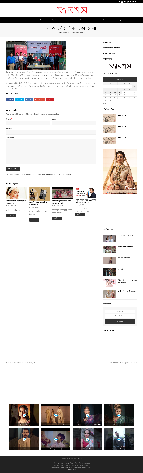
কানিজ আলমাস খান (76, 461)
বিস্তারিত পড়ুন (11, 215)
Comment (10, 137)
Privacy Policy (71, 469)
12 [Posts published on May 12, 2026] (119, 92)
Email (55, 119)
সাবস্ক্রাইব (120, 321)
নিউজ (64, 32)
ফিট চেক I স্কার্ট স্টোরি (124, 258)
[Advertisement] (120, 211)
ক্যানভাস (80, 459)
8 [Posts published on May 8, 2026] (134, 89)
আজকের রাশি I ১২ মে (124, 115)
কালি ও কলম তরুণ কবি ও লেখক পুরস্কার (21, 363)
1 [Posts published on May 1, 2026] (134, 86)
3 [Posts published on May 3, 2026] (110, 89)
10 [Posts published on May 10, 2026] (110, 92)
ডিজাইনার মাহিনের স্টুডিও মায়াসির (123, 363)
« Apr (104, 103)
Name (9, 119)
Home (59, 32)
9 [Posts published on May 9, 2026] (105, 92)
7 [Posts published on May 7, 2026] (129, 89)
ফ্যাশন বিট (121, 269)
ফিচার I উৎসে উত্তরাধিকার (125, 247)
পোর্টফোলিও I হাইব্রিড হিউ (126, 236)
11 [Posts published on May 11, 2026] (115, 92)
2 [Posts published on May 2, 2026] (105, 89)
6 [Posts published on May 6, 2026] (124, 89)
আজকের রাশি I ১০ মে (124, 138)
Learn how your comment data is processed (54, 174)
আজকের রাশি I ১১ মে (124, 126)
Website (9, 128)
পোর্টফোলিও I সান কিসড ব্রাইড (127, 291)
